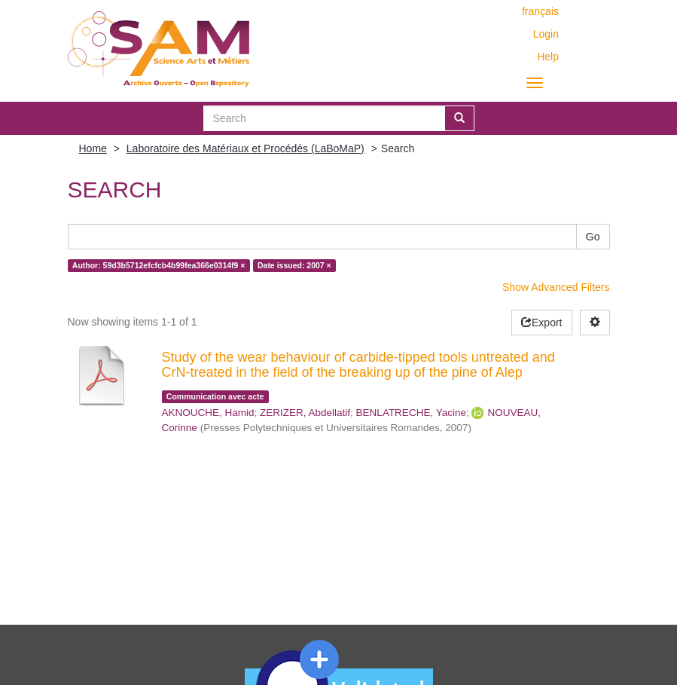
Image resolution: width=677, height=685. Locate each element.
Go (593, 237)
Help (548, 56)
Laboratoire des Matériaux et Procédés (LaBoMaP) (245, 148)
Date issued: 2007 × (294, 265)
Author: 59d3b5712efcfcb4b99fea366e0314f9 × (158, 265)
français (540, 11)
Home (93, 148)
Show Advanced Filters (555, 287)
